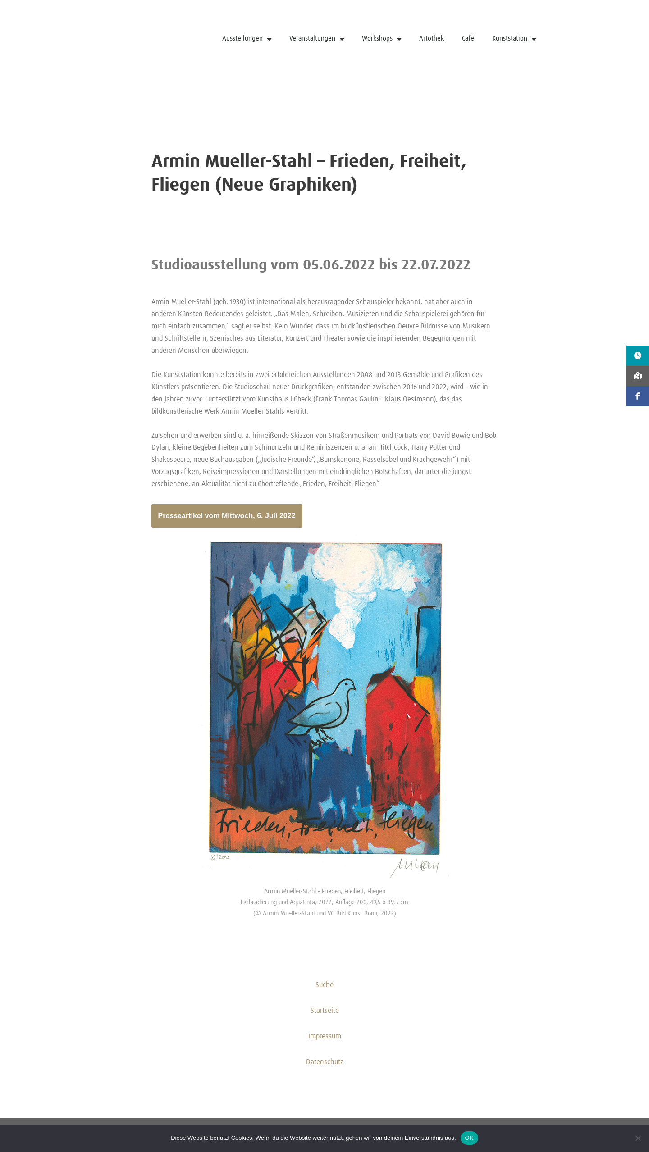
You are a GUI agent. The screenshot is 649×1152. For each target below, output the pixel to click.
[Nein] (637, 1138)
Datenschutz (324, 1064)
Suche (324, 987)
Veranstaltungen (316, 39)
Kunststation (514, 39)
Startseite (325, 1013)
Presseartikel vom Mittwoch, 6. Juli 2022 (227, 517)
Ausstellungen (246, 39)
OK (469, 1137)
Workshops (381, 39)
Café (468, 38)
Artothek (431, 38)
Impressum (324, 1039)
